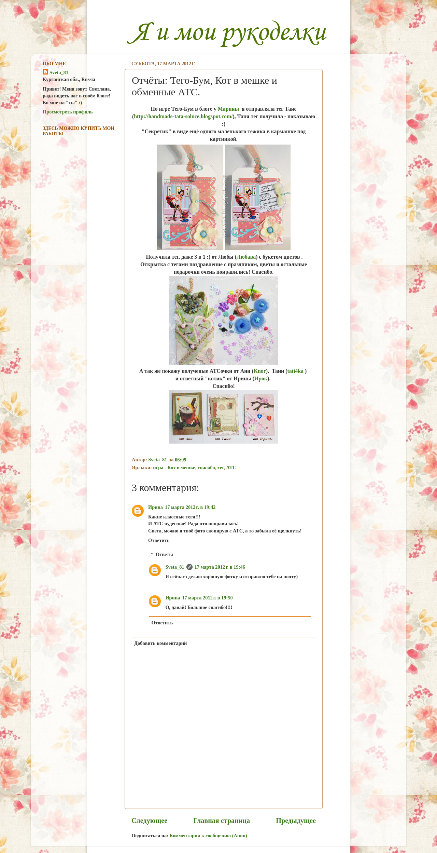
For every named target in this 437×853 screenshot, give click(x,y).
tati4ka (296, 371)
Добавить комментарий (160, 643)
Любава (246, 257)
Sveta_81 (174, 567)
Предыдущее (296, 820)
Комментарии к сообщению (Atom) (208, 835)
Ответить (158, 540)
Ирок (260, 378)
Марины (228, 109)
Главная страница (221, 820)
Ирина (155, 507)
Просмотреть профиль (68, 111)
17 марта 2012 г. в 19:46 (220, 567)
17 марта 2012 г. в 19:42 (190, 507)
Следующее (149, 820)
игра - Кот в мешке (174, 467)
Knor (260, 371)
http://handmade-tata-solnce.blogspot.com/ (183, 116)
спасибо (206, 467)
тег (220, 467)
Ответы (164, 554)
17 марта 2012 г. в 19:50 (207, 597)
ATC (231, 467)
